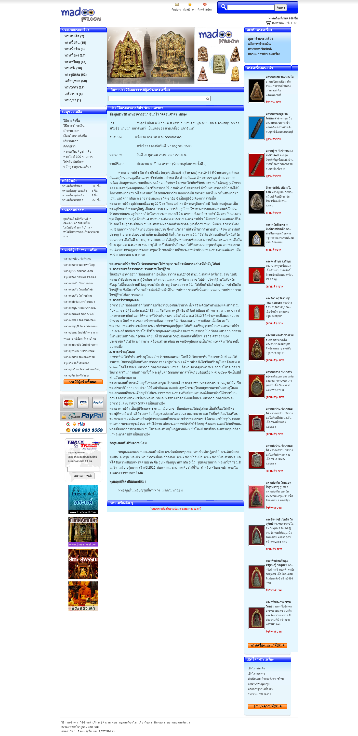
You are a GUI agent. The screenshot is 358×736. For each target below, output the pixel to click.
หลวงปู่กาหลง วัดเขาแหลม (79, 350)
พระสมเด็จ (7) (74, 36)
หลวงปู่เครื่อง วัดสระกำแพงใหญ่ (82, 369)
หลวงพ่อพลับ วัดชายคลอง (78, 283)
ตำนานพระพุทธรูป (258, 683)
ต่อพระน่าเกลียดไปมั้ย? (76, 223)
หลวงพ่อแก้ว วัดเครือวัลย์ (78, 289)
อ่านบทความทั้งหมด (267, 706)
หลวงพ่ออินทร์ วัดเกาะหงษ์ (79, 314)
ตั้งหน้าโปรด (205, 9)
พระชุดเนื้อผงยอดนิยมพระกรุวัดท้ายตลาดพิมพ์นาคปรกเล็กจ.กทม (280, 233)
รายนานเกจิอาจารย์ (259, 694)
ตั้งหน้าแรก (189, 9)
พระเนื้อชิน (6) (75, 49)
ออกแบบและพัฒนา (178, 722)
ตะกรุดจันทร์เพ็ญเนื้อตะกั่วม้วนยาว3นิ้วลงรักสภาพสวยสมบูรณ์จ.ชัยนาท (279, 159)
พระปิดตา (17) (74, 87)
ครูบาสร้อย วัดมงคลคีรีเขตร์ (80, 277)
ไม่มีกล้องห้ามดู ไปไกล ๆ (77, 227)
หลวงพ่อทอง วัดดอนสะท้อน (80, 320)
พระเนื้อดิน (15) (75, 42)
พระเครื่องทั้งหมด (267, 645)
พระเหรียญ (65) (75, 62)
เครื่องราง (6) (74, 94)
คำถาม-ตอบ (110, 722)
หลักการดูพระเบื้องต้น (260, 689)
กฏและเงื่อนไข (128, 722)
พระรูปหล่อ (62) (76, 74)
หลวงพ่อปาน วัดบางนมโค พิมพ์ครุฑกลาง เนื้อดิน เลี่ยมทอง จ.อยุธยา (279, 454)
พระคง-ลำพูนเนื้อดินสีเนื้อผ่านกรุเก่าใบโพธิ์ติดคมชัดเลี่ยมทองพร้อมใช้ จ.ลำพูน (279, 270)
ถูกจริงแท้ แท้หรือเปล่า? (77, 218)
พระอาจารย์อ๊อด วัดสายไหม (80, 338)
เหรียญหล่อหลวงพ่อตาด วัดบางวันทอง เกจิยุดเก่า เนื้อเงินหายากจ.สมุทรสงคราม (280, 381)
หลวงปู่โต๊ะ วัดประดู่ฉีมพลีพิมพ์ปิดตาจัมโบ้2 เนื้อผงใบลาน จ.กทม (279, 196)
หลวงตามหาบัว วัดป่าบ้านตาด (81, 344)
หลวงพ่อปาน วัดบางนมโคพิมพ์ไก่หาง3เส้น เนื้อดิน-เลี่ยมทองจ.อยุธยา (279, 417)
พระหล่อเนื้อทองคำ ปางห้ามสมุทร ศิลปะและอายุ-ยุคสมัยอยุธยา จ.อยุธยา (279, 344)
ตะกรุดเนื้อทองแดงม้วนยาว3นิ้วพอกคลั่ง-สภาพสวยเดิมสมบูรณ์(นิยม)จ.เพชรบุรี (279, 123)
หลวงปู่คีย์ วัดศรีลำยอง (76, 375)
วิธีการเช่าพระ (70, 722)
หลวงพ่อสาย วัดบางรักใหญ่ (79, 264)
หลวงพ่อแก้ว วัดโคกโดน (78, 295)
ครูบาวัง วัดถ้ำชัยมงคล (76, 363)
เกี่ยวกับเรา (145, 722)
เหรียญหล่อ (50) (76, 81)
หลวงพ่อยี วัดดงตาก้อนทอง (79, 301)
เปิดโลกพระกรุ (256, 673)
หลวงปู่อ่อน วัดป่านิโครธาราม (81, 332)
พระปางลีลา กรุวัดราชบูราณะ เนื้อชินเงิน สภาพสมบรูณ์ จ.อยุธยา (279, 307)
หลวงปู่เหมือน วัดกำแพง (77, 258)
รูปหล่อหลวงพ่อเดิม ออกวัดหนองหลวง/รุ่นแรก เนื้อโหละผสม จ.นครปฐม (279, 491)
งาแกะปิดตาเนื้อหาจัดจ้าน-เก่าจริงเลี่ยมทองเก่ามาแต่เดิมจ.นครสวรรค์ (279, 86)
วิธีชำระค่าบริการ (90, 722)
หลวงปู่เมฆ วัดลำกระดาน (78, 271)
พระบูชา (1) (73, 100)
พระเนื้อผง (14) (75, 55)
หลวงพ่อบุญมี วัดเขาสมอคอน (81, 326)
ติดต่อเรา (177, 9)
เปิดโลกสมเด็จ (256, 668)
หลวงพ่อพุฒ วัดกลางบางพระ (80, 307)
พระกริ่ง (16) (73, 68)
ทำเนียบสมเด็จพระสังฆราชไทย (266, 678)
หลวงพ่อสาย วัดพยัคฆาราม (79, 357)
